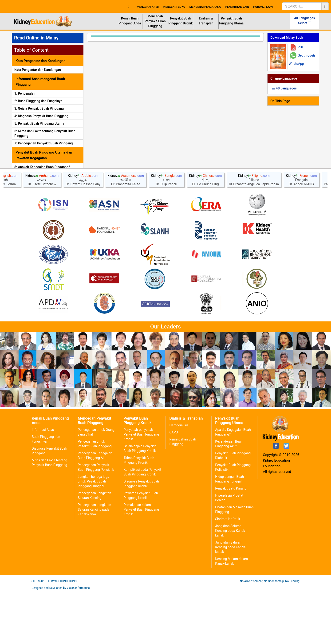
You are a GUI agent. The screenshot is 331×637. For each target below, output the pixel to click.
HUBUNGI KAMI (263, 6)
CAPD (173, 478)
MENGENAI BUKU (174, 6)
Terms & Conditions (62, 626)
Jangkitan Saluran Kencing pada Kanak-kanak (230, 576)
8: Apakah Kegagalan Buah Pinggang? (42, 167)
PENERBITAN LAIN (237, 6)
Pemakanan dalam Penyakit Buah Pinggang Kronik (141, 555)
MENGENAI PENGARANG (205, 6)
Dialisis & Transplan (206, 20)
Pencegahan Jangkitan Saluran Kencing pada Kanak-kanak (94, 555)
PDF (301, 47)
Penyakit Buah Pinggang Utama (231, 20)
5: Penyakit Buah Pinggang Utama (39, 123)
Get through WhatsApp (302, 60)
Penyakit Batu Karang (230, 534)
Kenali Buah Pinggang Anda (129, 20)
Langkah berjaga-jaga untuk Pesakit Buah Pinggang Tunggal (93, 526)
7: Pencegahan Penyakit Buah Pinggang (43, 143)
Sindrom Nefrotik (227, 564)
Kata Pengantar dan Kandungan (37, 70)
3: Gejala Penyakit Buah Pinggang (39, 108)
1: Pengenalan (24, 93)
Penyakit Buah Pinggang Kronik (181, 20)
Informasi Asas (43, 475)
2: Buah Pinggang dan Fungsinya (38, 101)
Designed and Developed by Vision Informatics (61, 633)
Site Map (38, 626)
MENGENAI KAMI (148, 6)
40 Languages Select (304, 20)
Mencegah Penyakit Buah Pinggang (155, 21)
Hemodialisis (178, 471)
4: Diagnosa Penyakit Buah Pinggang (41, 116)
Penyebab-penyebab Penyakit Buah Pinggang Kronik (141, 479)
